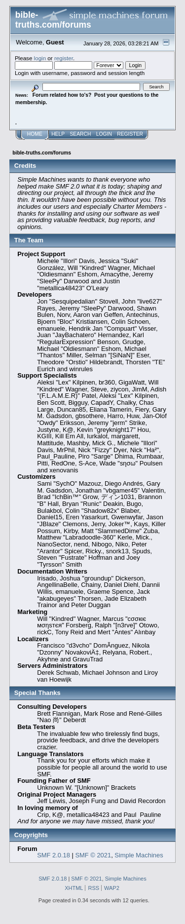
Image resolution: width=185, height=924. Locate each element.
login (40, 58)
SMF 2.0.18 (53, 855)
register (63, 58)
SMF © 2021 (93, 855)
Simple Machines (138, 855)
